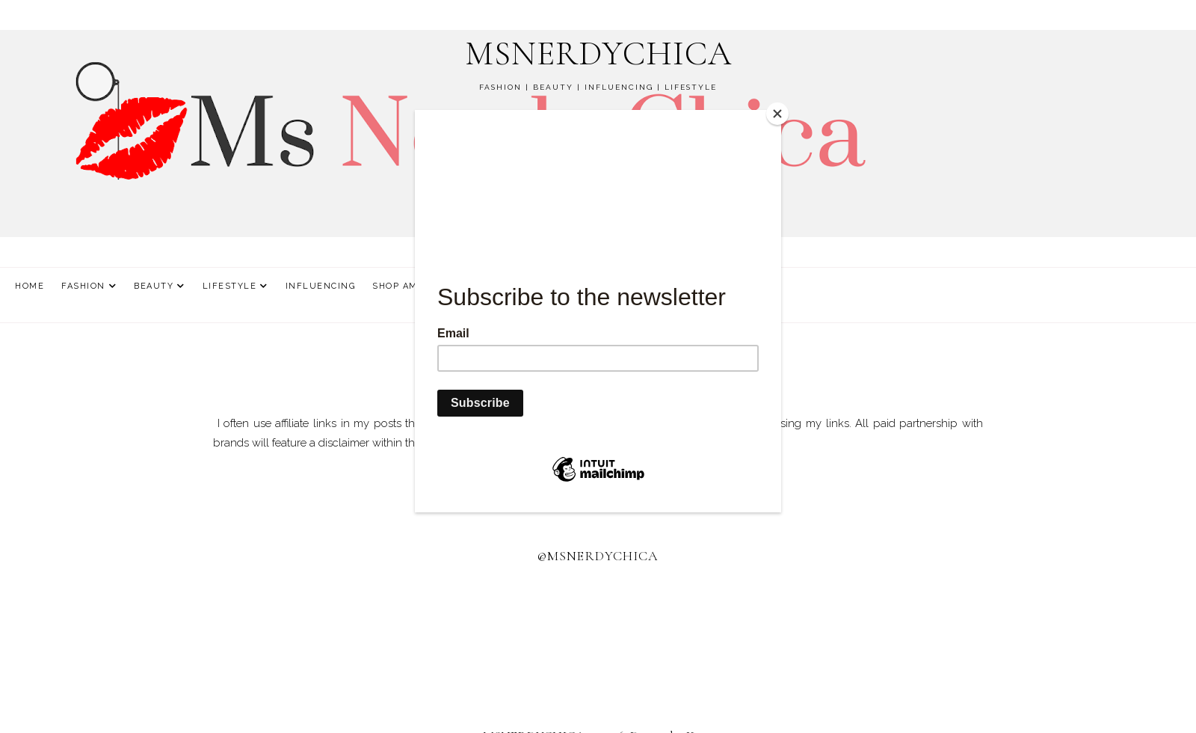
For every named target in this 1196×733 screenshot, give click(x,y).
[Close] (777, 113)
